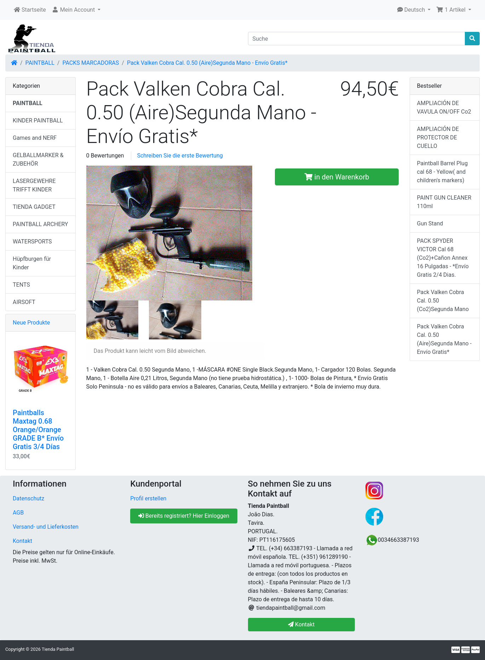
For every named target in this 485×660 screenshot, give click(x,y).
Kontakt (22, 541)
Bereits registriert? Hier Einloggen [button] (183, 515)
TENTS (21, 284)
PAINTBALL (39, 62)
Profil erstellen (148, 498)
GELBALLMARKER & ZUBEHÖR (38, 159)
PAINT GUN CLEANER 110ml (444, 202)
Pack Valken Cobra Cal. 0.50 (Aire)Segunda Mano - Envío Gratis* (207, 62)
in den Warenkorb (337, 177)
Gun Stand (430, 223)
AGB (18, 512)
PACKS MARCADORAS (90, 62)
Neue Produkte (31, 322)
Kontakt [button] (301, 624)
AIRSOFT (24, 302)
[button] (76, 10)
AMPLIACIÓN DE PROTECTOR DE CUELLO (438, 137)
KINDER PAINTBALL (38, 120)
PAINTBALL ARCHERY (40, 224)
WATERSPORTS (32, 241)
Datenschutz (28, 498)
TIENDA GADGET (34, 206)
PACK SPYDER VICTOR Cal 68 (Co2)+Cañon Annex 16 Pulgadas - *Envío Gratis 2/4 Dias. (443, 257)
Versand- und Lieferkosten (46, 526)
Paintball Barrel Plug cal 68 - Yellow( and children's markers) (442, 172)
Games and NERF (35, 137)
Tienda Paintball (58, 649)
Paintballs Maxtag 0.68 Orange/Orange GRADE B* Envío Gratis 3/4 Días (38, 429)
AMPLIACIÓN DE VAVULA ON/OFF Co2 (444, 107)
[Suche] (357, 38)
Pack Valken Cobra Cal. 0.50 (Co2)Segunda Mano (443, 300)
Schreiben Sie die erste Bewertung (180, 155)
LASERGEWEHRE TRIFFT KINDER (34, 185)
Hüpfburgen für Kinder (32, 263)
